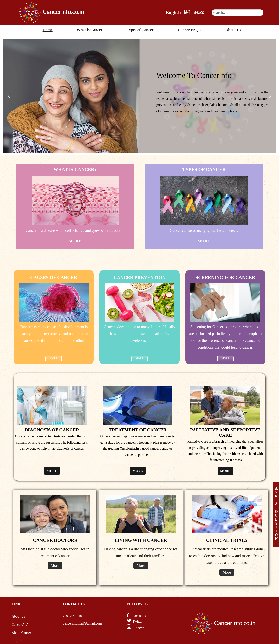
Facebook (139, 616)
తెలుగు (199, 12)
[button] (9, 96)
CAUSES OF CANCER (53, 277)
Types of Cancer (140, 30)
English (173, 12)
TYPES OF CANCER (204, 169)
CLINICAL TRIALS (226, 540)
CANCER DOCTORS (55, 540)
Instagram (139, 627)
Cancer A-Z (20, 625)
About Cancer (21, 633)
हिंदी (187, 12)
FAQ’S (17, 641)
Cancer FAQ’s (189, 30)
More (75, 241)
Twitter (138, 621)
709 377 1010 (72, 616)
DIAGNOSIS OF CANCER (52, 429)
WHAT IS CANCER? (75, 169)
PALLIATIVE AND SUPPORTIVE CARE (225, 432)
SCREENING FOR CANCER (225, 277)
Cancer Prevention (140, 277)
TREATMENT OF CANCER (138, 429)
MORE (53, 358)
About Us (233, 30)
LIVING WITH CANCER (141, 540)
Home (48, 30)
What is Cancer (89, 30)
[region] (139, 96)
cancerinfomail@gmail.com (82, 623)
